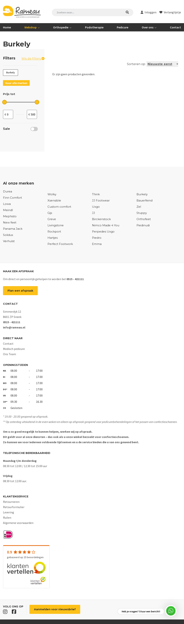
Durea (7, 191)
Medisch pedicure (14, 349)
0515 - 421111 (75, 279)
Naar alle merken (16, 83)
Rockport (54, 231)
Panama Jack (12, 228)
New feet (9, 222)
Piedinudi (143, 225)
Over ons (148, 27)
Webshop (30, 27)
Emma (97, 244)
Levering (8, 512)
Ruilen (7, 517)
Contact (175, 27)
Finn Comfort (12, 197)
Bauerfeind (144, 200)
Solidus (8, 235)
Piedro (96, 237)
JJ (93, 213)
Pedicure (122, 27)
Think (96, 194)
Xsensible (54, 200)
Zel (138, 206)
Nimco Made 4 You (105, 225)
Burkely (142, 194)
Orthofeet (143, 219)
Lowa (7, 204)
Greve (52, 219)
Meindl (8, 210)
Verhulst (9, 241)
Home (7, 27)
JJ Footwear (101, 200)
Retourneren (11, 502)
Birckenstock (101, 219)
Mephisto (10, 216)
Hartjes (53, 237)
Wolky (52, 194)
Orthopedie (61, 27)
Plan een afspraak (20, 290)
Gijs (50, 213)
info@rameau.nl (14, 327)
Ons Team (9, 354)
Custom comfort (59, 206)
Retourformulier (13, 507)
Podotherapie (94, 27)
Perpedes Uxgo (103, 231)
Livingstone (56, 225)
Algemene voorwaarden (18, 523)
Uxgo (96, 206)
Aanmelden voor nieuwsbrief (55, 609)
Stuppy (141, 213)
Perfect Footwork (60, 244)
